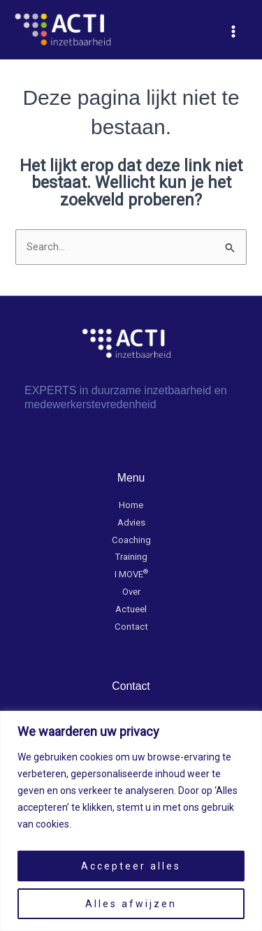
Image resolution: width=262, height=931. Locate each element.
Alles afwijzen (131, 903)
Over (131, 591)
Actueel (131, 609)
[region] (131, 821)
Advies (131, 522)
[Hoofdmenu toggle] (233, 31)
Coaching (131, 540)
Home (131, 505)
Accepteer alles (131, 866)
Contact (131, 626)
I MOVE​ (131, 574)
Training (131, 556)
